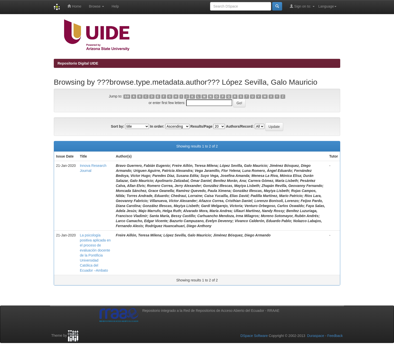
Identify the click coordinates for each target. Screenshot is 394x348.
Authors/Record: (240, 126)
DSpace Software (254, 336)
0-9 (127, 96)
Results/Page (201, 126)
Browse (96, 6)
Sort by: (117, 126)
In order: (157, 126)
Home (74, 6)
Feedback (335, 336)
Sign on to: (302, 6)
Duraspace (315, 336)
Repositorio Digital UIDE (78, 63)
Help (115, 6)
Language (327, 6)
